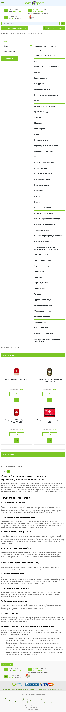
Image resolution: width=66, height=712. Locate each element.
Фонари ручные (41, 322)
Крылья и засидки (41, 112)
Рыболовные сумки (42, 208)
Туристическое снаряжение (18, 33)
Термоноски (39, 271)
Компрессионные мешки (44, 106)
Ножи (36, 134)
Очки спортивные (41, 157)
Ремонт (37, 202)
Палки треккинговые (42, 168)
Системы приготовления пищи (47, 219)
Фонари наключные (42, 311)
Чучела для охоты (41, 328)
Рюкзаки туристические (44, 213)
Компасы (38, 101)
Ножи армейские (41, 140)
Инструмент (39, 84)
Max (34, 12)
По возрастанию (8, 355)
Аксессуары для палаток (44, 55)
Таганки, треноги (41, 255)
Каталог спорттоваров (13, 28)
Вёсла (36, 61)
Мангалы (38, 123)
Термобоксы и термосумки (45, 266)
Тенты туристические (43, 260)
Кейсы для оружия (42, 89)
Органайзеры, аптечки (35, 33)
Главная (4, 33)
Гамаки (37, 72)
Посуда (37, 196)
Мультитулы (39, 129)
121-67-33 (39, 10)
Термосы (38, 277)
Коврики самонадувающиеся (46, 95)
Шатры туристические (43, 333)
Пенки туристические (43, 174)
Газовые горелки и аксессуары (47, 67)
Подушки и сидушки (42, 185)
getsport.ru (15, 18)
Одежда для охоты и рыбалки (46, 146)
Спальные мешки (41, 230)
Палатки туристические (44, 162)
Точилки (37, 294)
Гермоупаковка (40, 78)
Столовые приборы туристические (48, 236)
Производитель (10, 51)
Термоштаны (39, 288)
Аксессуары (39, 50)
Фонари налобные (42, 317)
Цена (6, 46)
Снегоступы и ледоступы (44, 224)
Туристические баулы (43, 300)
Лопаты (37, 117)
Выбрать (9, 58)
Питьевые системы (42, 179)
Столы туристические (43, 241)
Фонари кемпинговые (43, 305)
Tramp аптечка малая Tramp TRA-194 (16, 379)
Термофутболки (41, 283)
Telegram (40, 12)
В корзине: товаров (55, 28)
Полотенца (38, 191)
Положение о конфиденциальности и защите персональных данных (36, 702)
